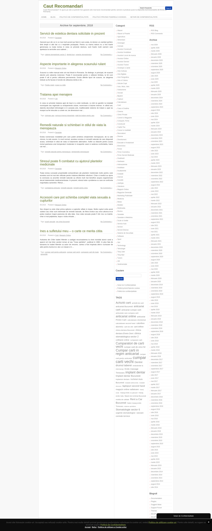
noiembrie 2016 (156, 400)
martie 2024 (155, 126)
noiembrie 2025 (156, 63)
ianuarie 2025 (156, 95)
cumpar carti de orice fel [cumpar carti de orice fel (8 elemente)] (134, 347)
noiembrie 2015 (156, 437)
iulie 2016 (154, 412)
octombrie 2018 (156, 328)
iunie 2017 (154, 378)
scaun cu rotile (60, 85)
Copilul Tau (121, 127)
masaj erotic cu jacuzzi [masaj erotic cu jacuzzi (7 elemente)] (129, 393)
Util (56, 99)
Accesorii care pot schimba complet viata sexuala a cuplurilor (75, 199)
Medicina (120, 199)
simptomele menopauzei (80, 152)
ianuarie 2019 (156, 319)
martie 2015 (155, 462)
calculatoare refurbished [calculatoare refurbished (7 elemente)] (136, 320)
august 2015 (155, 447)
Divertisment (121, 140)
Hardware (120, 161)
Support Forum (156, 508)
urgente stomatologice (84, 55)
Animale (120, 46)
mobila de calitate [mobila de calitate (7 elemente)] (122, 399)
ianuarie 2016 (156, 431)
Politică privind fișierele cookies (109, 17)
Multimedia (121, 208)
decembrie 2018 (157, 322)
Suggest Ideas (156, 505)
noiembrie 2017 (156, 363)
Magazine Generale (124, 192)
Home (44, 17)
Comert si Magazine (124, 118)
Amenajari (121, 43)
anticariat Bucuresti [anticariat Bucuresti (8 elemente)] (124, 306)
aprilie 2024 (155, 123)
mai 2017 (154, 381)
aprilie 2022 (155, 197)
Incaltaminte (121, 171)
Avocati (120, 93)
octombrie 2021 (156, 216)
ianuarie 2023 (156, 169)
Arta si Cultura (122, 80)
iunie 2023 (154, 154)
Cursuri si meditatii (124, 130)
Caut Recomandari (63, 6)
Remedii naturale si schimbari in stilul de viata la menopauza (73, 126)
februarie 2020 (156, 278)
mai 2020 (154, 269)
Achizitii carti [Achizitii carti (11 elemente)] (123, 302)
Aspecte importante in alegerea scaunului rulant (73, 64)
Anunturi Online (123, 58)
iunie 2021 (154, 229)
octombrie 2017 (156, 366)
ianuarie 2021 (156, 244)
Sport (119, 239)
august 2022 (155, 185)
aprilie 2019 (155, 310)
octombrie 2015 (156, 440)
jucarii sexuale (50, 222)
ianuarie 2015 (156, 468)
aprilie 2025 (155, 85)
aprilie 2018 (155, 347)
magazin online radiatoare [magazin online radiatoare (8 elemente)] (127, 389)
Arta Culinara (122, 71)
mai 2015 (154, 456)
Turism (119, 258)
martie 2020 (155, 275)
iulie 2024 (154, 113)
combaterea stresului (52, 188)
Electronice (121, 146)
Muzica (119, 211)
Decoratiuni (121, 133)
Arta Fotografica (123, 77)
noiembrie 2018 (156, 325)
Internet (120, 177)
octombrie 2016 (156, 403)
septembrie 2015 (157, 444)
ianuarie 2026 (156, 57)
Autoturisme (121, 90)
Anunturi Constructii (124, 49)
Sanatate (58, 38)
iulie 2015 (154, 450)
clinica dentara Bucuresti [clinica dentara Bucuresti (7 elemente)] (125, 330)
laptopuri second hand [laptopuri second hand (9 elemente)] (133, 386)
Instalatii (120, 174)
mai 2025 (154, 82)
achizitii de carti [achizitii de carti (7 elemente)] (138, 303)
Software (120, 236)
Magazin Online (60, 68)
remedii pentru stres (80, 188)
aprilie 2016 (155, 422)
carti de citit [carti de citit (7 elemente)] (128, 327)
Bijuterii (120, 96)
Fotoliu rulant (49, 85)
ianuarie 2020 (156, 282)
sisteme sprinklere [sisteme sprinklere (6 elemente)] (130, 406)
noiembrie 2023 (156, 138)
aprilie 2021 (155, 235)
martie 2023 (155, 163)
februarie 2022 (156, 204)
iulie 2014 (154, 487)
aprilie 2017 (155, 384)
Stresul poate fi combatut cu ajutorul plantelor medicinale (71, 162)
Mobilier (120, 205)
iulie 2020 (154, 263)
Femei (119, 149)
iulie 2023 (154, 151)
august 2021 (155, 222)
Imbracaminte (122, 164)
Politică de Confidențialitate (113, 525)
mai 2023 (154, 157)
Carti (57, 235)
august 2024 (155, 110)
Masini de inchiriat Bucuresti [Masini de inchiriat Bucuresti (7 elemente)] (135, 396)
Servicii (120, 227)
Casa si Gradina (123, 108)
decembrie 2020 (157, 247)
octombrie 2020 (156, 253)
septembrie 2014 (157, 481)
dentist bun (71, 55)
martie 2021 (155, 238)
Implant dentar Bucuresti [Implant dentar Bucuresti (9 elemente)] (128, 376)
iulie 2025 (154, 76)
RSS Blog (154, 30)
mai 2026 (154, 45)
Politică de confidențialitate (74, 17)
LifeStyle (120, 183)
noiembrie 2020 (156, 250)
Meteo (119, 202)
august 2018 (155, 334)
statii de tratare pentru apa (84, 116)
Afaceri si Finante (123, 34)
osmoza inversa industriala (64, 116)
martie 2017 (155, 387)
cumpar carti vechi (73, 252)
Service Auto (121, 224)
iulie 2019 (154, 300)
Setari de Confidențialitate (144, 17)
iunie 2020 (154, 266)
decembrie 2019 (157, 285)
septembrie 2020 (157, 257)
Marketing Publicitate (124, 196)
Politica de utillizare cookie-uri (162, 522)
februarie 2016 (156, 428)
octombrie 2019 (156, 291)
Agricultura (121, 37)
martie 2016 (155, 425)
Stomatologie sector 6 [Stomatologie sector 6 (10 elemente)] (128, 409)
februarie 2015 (156, 465)
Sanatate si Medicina (124, 217)
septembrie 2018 (157, 331)
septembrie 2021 (157, 219)
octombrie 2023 (156, 141)
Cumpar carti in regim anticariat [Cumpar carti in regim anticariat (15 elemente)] (127, 352)
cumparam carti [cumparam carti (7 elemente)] (136, 340)
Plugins (153, 501)
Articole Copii (122, 83)
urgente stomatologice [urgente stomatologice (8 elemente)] (125, 413)
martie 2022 (155, 200)
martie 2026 (155, 51)
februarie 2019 (156, 316)
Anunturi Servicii (123, 62)
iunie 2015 (154, 453)
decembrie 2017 (157, 359)
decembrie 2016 (157, 397)
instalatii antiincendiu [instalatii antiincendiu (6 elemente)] (131, 383)
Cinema (120, 111)
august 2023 (155, 148)
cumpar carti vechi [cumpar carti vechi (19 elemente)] (131, 359)
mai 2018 (154, 344)
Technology (121, 245)
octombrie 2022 (156, 179)
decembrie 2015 (157, 434)
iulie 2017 (154, 375)
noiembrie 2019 (156, 288)
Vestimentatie (122, 264)
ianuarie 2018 (156, 356)
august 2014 (155, 484)
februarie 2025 (156, 91)
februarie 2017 (156, 391)
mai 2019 (154, 306)
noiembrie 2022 (156, 176)
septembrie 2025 (157, 70)
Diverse (120, 136)
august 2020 (155, 260)
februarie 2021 (156, 241)
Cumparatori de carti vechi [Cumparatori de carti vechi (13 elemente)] (130, 345)
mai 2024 (154, 119)
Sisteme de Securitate (125, 233)
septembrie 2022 (157, 182)
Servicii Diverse (123, 230)
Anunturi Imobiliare (124, 52)
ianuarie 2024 (156, 132)
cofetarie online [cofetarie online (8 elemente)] (122, 340)
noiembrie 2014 (156, 475)
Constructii (121, 124)
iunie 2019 (154, 303)
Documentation (156, 498)
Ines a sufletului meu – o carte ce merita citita (71, 231)
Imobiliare (120, 168)
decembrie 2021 (157, 210)
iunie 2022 (154, 191)
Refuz (94, 527)
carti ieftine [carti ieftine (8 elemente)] (139, 327)
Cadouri (120, 99)
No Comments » (106, 55)
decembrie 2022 (157, 172)
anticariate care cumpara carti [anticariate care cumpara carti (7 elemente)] (127, 313)
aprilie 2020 (155, 272)
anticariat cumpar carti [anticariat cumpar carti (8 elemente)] (131, 310)
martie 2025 (155, 88)
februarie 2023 (156, 166)
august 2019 (155, 297)
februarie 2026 (156, 54)
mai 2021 (154, 232)
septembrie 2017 (157, 369)
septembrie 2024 (157, 107)
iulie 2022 (154, 188)
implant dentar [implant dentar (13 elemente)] (135, 372)
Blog (53, 17)
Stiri (118, 242)
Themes (154, 511)
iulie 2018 (154, 338)
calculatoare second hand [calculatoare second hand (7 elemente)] (125, 323)
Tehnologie (121, 249)
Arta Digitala (121, 74)
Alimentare (121, 40)
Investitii (120, 180)
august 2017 (155, 372)
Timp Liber (121, 252)
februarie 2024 (156, 129)
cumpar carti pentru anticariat (55, 252)
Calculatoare (121, 102)
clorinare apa (49, 116)
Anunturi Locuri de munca (126, 55)
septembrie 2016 (157, 406)
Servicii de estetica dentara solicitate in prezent (72, 33)
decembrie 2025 (157, 60)
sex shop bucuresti (63, 222)
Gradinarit (121, 158)
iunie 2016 (154, 416)
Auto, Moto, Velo (123, 87)
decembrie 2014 (157, 472)
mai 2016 (154, 419)
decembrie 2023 (157, 135)
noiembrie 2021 (156, 213)
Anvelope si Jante (123, 68)
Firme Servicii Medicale (125, 155)
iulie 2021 (154, 225)
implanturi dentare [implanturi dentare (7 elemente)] (123, 379)
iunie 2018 (154, 341)
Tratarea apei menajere (56, 94)
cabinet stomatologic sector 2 (55, 55)
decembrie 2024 (157, 98)
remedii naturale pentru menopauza (57, 152)
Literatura (120, 186)
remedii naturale (66, 188)
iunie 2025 (154, 79)
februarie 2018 (156, 353)
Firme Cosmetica (123, 152)
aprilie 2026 (155, 48)
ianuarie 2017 (156, 394)
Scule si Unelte (122, 221)
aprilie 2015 (155, 459)
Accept (88, 527)
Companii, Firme (123, 121)
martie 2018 (155, 350)
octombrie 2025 (156, 66)
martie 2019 (155, 313)
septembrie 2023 (157, 144)
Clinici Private (122, 115)
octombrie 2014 (156, 478)
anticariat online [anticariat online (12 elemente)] (126, 316)
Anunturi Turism (123, 65)
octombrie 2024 (156, 104)
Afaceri (119, 30)
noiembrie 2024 (156, 101)
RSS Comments (157, 34)
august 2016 (155, 409)
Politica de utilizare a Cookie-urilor (112, 527)
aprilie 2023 (155, 160)
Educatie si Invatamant (125, 143)
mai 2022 (154, 194)
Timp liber (120, 255)
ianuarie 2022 (156, 207)
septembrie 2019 (157, 294)
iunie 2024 (154, 116)
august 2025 (155, 73)
